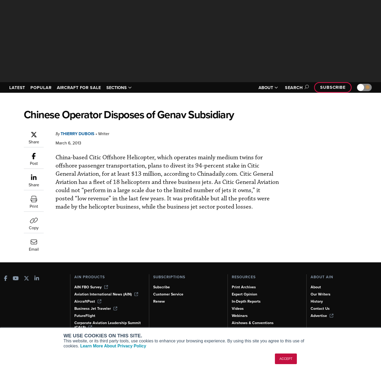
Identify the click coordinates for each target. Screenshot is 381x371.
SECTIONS (126, 87)
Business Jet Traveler (96, 308)
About (316, 287)
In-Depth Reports (247, 301)
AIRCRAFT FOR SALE (84, 87)
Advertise (322, 315)
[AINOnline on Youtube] (16, 278)
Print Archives (244, 287)
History (317, 301)
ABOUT (265, 87)
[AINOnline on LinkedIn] (36, 278)
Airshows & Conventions (254, 323)
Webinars (240, 315)
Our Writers (321, 294)
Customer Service (169, 294)
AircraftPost (88, 301)
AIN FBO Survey (91, 287)
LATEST (18, 87)
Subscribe (332, 87)
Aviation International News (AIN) (106, 294)
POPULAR (43, 87)
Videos (238, 308)
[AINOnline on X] (26, 278)
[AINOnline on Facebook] (5, 278)
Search (294, 87)
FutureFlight (85, 315)
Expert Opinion (245, 294)
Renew (159, 301)
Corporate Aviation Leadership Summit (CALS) (101, 325)
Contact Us (320, 308)
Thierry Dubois (79, 133)
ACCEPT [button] (285, 359)
